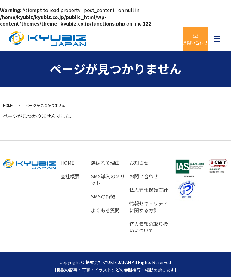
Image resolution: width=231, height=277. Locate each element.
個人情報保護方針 (148, 188)
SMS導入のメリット (108, 178)
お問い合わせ (143, 175)
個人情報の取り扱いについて (148, 224)
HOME (8, 105)
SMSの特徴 (103, 194)
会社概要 (70, 175)
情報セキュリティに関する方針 (148, 204)
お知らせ (139, 162)
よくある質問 (105, 208)
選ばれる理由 (105, 162)
